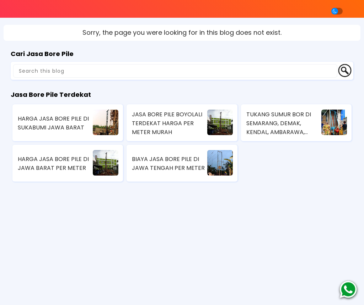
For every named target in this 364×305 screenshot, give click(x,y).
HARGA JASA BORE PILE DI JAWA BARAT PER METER (53, 163)
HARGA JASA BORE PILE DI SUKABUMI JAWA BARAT (53, 123)
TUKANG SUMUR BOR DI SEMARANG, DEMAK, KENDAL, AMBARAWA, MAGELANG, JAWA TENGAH (278, 123)
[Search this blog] (175, 71)
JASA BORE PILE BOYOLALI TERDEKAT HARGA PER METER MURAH (167, 123)
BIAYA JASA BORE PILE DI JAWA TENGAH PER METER (168, 163)
